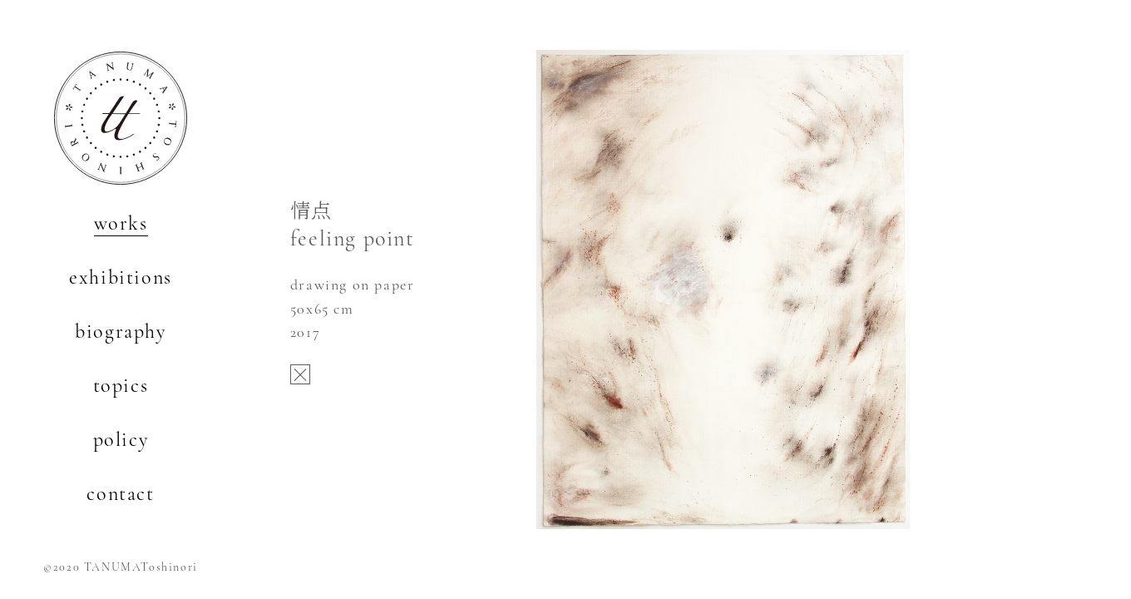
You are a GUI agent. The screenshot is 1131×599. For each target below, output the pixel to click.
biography (120, 331)
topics (121, 386)
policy (121, 440)
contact (120, 494)
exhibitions (120, 277)
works (121, 223)
